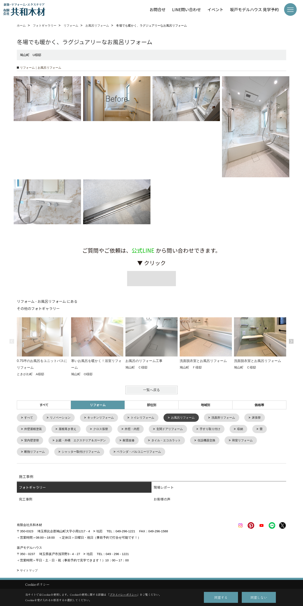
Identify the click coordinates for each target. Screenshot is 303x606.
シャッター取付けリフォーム (84, 453)
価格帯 (259, 405)
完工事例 (25, 500)
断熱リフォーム (36, 453)
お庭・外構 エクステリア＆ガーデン (84, 441)
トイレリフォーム (148, 418)
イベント (215, 9)
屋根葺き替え (69, 429)
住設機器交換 (215, 441)
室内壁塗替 (32, 441)
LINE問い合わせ (186, 9)
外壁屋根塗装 (34, 429)
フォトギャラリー (32, 488)
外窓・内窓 (137, 429)
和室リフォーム (253, 441)
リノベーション (62, 418)
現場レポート (164, 488)
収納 (250, 429)
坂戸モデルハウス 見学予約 (254, 9)
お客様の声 (162, 500)
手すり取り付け (218, 429)
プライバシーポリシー (123, 595)
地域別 (205, 405)
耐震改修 (134, 441)
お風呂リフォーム (190, 418)
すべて (43, 405)
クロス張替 (104, 429)
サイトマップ (29, 572)
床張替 (267, 418)
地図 (99, 533)
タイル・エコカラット (173, 441)
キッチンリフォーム (104, 418)
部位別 (151, 405)
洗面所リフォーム (232, 418)
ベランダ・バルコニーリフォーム (145, 453)
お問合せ (158, 9)
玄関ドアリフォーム (176, 429)
